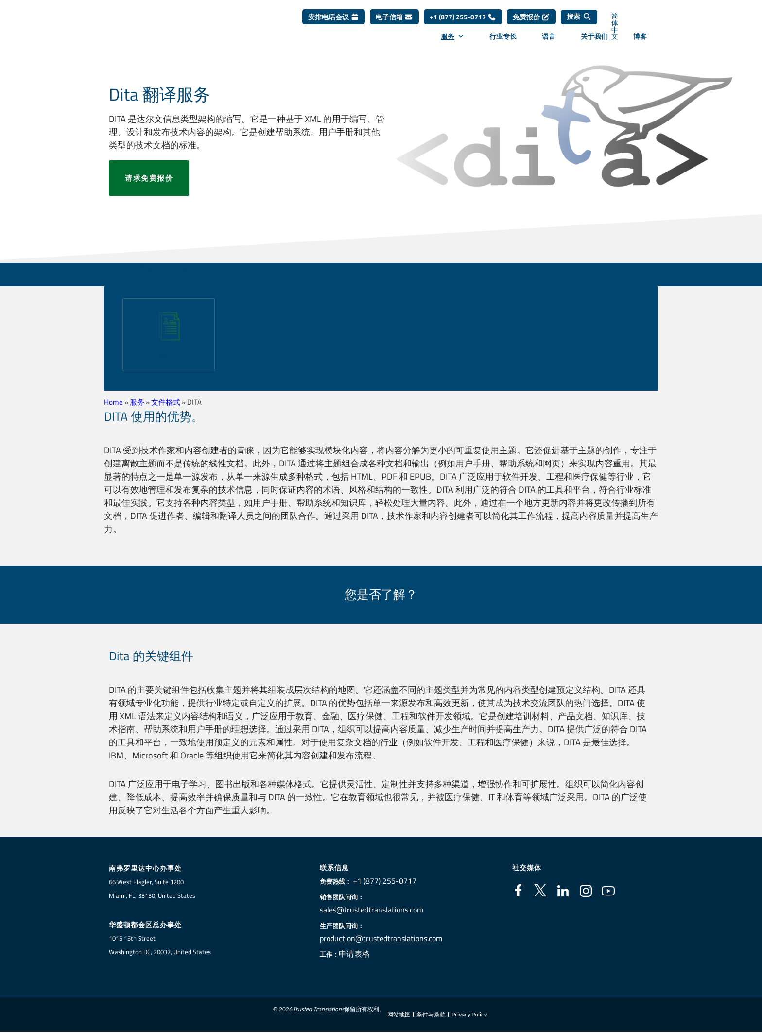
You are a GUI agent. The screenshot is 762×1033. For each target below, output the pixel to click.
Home (113, 402)
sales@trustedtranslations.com (372, 910)
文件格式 (165, 402)
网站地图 (399, 1015)
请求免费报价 (149, 178)
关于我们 (594, 43)
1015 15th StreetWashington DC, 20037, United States (160, 946)
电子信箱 (394, 24)
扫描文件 (168, 355)
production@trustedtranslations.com (380, 939)
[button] (110, 331)
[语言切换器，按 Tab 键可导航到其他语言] (631, 24)
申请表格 (361, 954)
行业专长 (503, 43)
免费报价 (531, 24)
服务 (452, 43)
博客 (640, 43)
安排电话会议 (333, 24)
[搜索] (579, 24)
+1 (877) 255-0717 (463, 24)
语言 (548, 43)
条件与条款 (431, 1015)
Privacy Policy (469, 1015)
